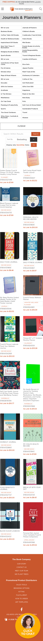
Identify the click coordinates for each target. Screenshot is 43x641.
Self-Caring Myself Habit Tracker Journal (32, 171)
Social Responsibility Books (30, 51)
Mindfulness (5, 98)
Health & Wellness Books (10, 39)
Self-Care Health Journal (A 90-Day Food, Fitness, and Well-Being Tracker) (9, 393)
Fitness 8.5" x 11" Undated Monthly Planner (32, 339)
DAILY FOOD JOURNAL (9, 262)
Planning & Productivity (9, 105)
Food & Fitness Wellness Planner (32, 298)
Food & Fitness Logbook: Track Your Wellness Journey (9, 346)
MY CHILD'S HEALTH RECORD (31, 445)
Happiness (26, 90)
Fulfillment (21, 595)
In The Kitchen (6, 94)
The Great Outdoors (8, 112)
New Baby (26, 98)
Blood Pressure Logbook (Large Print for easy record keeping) (9, 205)
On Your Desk (6, 101)
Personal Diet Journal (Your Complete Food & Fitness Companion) (32, 535)
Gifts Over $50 (27, 86)
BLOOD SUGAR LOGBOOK (10, 531)
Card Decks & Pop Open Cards (10, 63)
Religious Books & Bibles (10, 52)
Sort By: (10, 139)
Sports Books (6, 55)
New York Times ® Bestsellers (7, 47)
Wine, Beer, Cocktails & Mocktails (9, 117)
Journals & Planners (29, 28)
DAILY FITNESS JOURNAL (32, 262)
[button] (27, 625)
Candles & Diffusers (29, 59)
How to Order (21, 598)
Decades (4, 83)
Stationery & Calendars (30, 75)
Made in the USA (28, 94)
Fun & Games (5, 68)
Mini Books (26, 42)
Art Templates (21, 602)
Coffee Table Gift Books (10, 35)
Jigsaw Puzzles (27, 68)
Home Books (27, 39)
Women (25, 118)
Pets (24, 101)
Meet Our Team (21, 571)
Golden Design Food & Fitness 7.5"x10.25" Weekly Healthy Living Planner (10, 172)
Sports (3, 109)
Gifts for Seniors (7, 86)
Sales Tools (21, 585)
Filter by (21, 126)
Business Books (6, 31)
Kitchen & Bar (6, 72)
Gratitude (4, 90)
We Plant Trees (21, 574)
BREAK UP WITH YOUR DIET (31, 488)
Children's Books (28, 31)
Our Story (21, 564)
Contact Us (21, 567)
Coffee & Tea (27, 79)
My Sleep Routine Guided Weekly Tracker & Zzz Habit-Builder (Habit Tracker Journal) (9, 300)
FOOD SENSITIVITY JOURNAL (7, 488)
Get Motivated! (27, 83)
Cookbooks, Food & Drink (31, 35)
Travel (24, 112)
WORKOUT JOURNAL (8, 442)
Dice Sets (25, 64)
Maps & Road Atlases (8, 75)
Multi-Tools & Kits (28, 72)
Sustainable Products (30, 109)
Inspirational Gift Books (9, 42)
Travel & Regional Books (31, 55)
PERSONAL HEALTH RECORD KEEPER (30, 218)
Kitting (21, 592)
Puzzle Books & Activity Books (31, 47)
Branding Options (21, 588)
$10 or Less (5, 28)
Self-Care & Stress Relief (31, 105)
